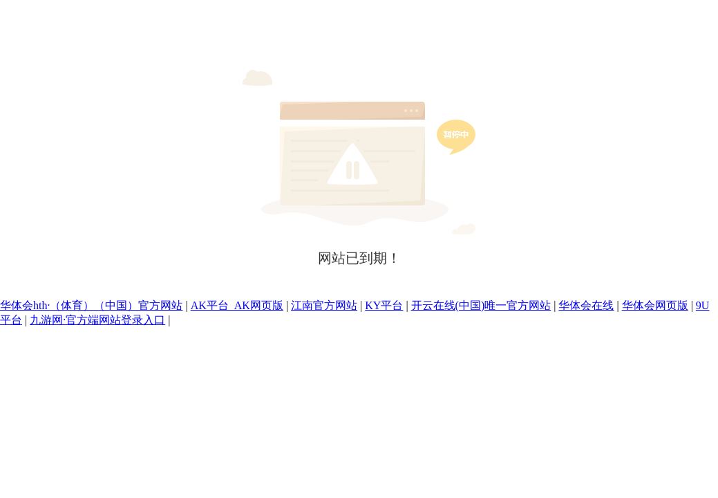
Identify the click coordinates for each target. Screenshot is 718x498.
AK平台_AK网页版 (237, 305)
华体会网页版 (655, 305)
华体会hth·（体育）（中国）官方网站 (91, 305)
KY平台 (384, 305)
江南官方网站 (324, 305)
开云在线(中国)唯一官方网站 (481, 305)
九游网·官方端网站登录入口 (97, 320)
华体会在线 (586, 305)
